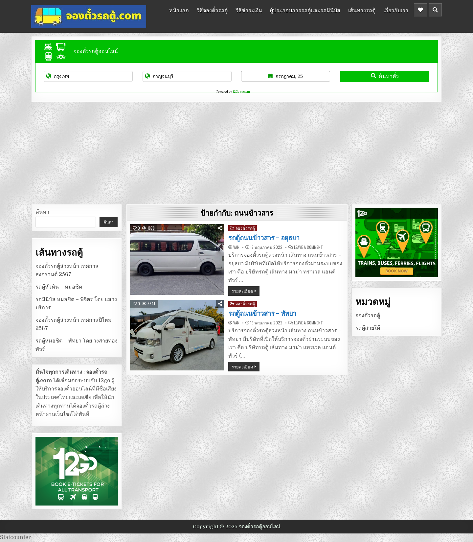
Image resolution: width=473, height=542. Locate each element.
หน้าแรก (179, 10)
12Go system (241, 91)
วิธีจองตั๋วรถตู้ (212, 10)
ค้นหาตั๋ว (385, 76)
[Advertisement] (236, 152)
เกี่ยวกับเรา (395, 10)
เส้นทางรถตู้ (361, 10)
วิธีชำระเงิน (249, 10)
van (236, 247)
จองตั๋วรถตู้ (245, 228)
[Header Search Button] (435, 9)
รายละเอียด (242, 291)
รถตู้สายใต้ (367, 328)
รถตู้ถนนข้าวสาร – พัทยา (262, 314)
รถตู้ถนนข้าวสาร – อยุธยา (263, 238)
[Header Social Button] (420, 9)
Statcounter (15, 537)
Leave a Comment (308, 247)
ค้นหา (42, 212)
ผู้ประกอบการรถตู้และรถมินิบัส (305, 10)
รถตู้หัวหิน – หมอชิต (58, 287)
